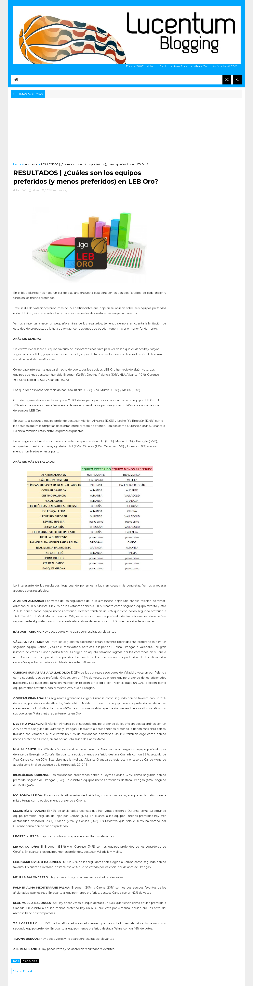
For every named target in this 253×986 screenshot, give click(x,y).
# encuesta (30, 960)
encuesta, (60, 190)
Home (17, 164)
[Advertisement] (126, 128)
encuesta (31, 164)
